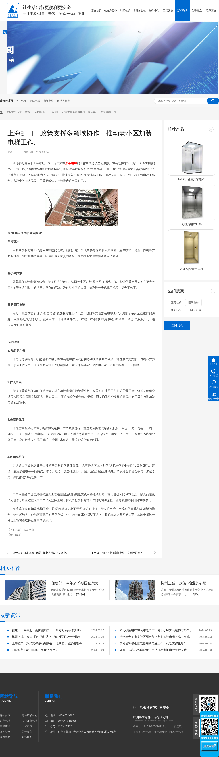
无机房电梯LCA (191, 224)
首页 (28, 112)
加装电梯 (29, 529)
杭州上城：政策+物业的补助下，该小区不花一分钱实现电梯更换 (47, 552)
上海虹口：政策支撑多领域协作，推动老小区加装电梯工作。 (83, 112)
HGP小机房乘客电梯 (191, 179)
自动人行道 (63, 100)
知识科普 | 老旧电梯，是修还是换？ (122, 552)
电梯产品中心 (110, 21)
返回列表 (177, 325)
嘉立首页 (96, 10)
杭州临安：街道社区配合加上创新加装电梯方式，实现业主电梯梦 (156, 636)
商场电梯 (48, 100)
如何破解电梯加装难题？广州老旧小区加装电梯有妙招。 (156, 630)
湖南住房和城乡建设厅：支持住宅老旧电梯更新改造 (153, 649)
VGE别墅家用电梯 (191, 269)
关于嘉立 (197, 10)
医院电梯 (35, 100)
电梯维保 (154, 10)
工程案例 (168, 10)
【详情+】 (80, 594)
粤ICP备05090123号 (155, 726)
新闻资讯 (182, 10)
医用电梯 (21, 100)
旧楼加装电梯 (139, 21)
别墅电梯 (125, 10)
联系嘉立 (211, 10)
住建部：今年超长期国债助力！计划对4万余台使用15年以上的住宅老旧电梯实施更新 (77, 583)
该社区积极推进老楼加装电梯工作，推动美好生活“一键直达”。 (156, 643)
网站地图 (27, 737)
